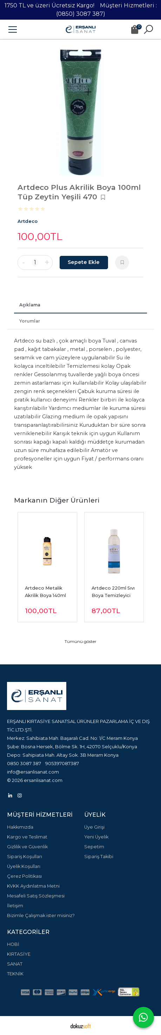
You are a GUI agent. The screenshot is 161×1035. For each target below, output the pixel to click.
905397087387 (62, 763)
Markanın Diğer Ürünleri (57, 500)
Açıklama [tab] (29, 304)
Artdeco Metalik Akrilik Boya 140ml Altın (46, 595)
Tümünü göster (80, 641)
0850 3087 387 (24, 763)
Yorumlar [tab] (29, 321)
